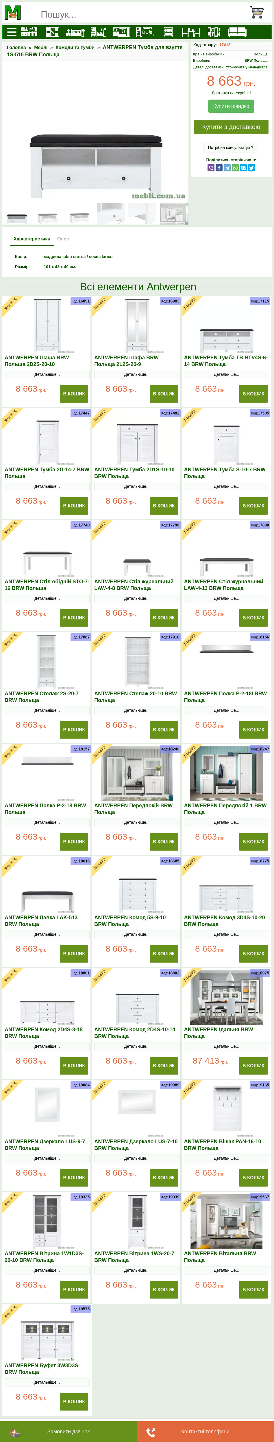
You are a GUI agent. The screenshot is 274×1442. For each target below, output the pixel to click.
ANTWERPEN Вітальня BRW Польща (220, 1257)
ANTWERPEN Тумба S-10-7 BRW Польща (225, 473)
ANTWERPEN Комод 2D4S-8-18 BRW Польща (44, 1033)
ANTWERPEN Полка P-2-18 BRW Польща (45, 809)
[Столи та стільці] (191, 32)
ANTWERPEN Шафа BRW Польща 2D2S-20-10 (37, 361)
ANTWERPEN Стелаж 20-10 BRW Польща (135, 697)
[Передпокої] (121, 32)
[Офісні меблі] (214, 32)
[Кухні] (29, 32)
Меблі (40, 47)
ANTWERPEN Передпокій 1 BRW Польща (225, 809)
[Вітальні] (144, 32)
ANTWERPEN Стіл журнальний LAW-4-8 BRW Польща (133, 585)
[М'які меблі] (237, 32)
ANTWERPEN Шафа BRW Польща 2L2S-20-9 (126, 361)
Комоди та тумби (75, 47)
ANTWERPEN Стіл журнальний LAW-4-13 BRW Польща (223, 585)
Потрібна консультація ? (230, 147)
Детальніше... (47, 374)
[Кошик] (259, 12)
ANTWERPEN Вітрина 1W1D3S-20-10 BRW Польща (44, 1257)
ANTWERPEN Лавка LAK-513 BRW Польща (41, 921)
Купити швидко (231, 106)
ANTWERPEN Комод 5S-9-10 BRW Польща (130, 921)
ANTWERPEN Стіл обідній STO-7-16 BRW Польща (47, 585)
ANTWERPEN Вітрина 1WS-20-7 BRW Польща (134, 1257)
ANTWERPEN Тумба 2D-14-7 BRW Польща (47, 473)
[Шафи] (52, 32)
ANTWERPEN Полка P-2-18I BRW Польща (225, 697)
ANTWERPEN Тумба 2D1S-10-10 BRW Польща (134, 473)
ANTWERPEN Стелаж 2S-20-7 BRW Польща (42, 697)
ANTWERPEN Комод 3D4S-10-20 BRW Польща (224, 921)
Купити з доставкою (231, 126)
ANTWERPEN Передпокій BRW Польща (133, 809)
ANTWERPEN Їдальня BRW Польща (218, 1033)
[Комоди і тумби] (167, 32)
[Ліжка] (75, 32)
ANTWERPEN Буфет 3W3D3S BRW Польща (41, 1369)
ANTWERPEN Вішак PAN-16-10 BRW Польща (222, 1145)
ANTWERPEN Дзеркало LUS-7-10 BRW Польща (135, 1145)
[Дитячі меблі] (98, 32)
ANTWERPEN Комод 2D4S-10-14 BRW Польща (134, 1033)
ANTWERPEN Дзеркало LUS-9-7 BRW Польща (45, 1145)
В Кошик (74, 393)
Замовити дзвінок (68, 1431)
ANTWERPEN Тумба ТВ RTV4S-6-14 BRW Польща (226, 361)
